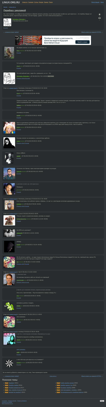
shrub (18, 127)
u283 (18, 352)
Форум (41, 2)
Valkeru (19, 105)
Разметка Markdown (22, 400)
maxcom (19, 171)
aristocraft (19, 233)
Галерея (30, 2)
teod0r (18, 244)
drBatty (19, 306)
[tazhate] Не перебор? (15, 392)
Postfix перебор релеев (67, 383)
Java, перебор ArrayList (15, 390)
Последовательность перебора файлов (71, 392)
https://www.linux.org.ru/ (7, 403)
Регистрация (95, 2)
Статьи (36, 2)
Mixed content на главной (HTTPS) (91, 32)
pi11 (18, 295)
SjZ (18, 262)
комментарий (13, 88)
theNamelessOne (21, 219)
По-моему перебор (65, 387)
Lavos (18, 141)
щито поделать (21, 349)
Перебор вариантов (14, 387)
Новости (24, 2)
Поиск (51, 2)
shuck (18, 66)
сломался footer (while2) (12, 32)
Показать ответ (20, 143)
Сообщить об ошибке (7, 402)
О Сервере (4, 400)
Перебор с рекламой (14, 10)
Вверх (102, 401)
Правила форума (12, 400)
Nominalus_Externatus (18, 19)
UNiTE (18, 340)
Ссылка (5, 27)
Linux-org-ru (12, 7)
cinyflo (18, 115)
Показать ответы (21, 78)
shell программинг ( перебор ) (68, 390)
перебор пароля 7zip (66, 385)
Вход (102, 2)
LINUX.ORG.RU (11, 2)
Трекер (46, 2)
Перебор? (11, 383)
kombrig (19, 204)
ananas (19, 362)
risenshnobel (20, 280)
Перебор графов (13, 385)
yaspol (18, 156)
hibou (18, 50)
